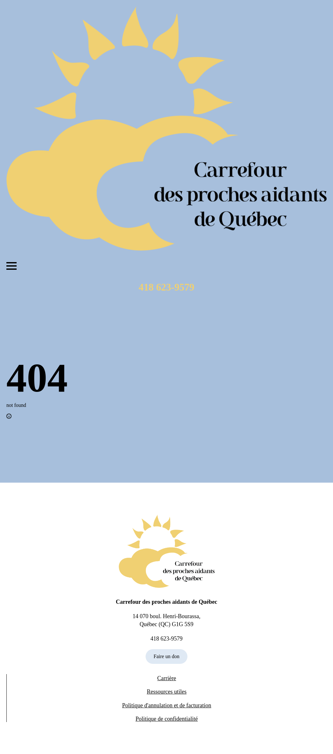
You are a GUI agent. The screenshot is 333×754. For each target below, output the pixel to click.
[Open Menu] (11, 266)
